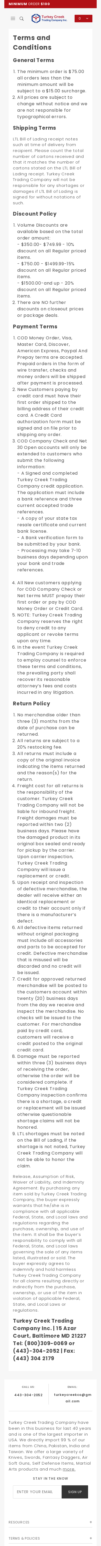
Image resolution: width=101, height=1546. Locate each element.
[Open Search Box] (22, 18)
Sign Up (75, 1492)
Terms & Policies (24, 1538)
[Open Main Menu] (13, 18)
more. (69, 1469)
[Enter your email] (37, 1491)
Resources (19, 1522)
